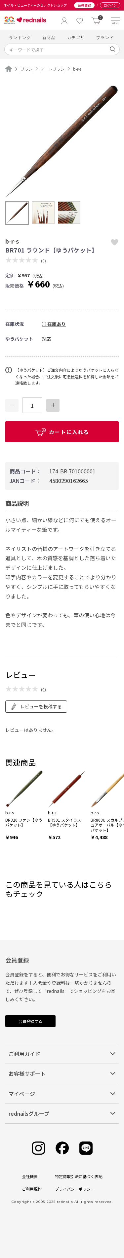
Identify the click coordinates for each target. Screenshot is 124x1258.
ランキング (20, 37)
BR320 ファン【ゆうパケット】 (23, 822)
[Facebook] (62, 1148)
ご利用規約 (32, 1189)
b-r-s (77, 69)
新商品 (49, 37)
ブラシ (26, 69)
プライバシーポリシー (75, 1189)
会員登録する (30, 1021)
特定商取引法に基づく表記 (79, 1176)
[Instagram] (38, 1148)
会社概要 (30, 1176)
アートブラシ (52, 69)
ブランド (105, 37)
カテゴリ (76, 37)
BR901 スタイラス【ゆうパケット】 (64, 822)
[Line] (86, 1148)
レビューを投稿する (36, 706)
